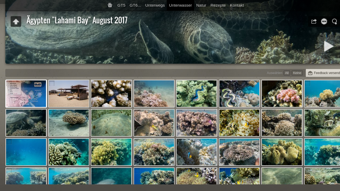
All (286, 73)
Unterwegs (155, 5)
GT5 (121, 5)
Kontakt (237, 5)
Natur (201, 5)
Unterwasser (180, 5)
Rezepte (218, 5)
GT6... (135, 5)
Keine (297, 73)
